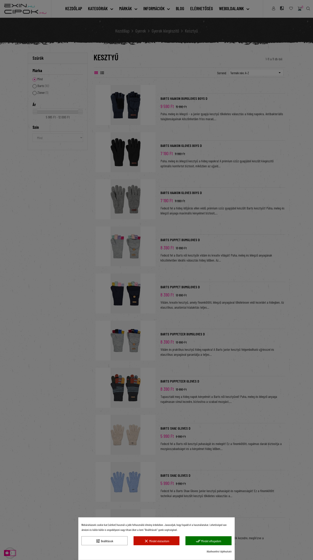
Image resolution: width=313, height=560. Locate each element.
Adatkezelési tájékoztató (219, 551)
